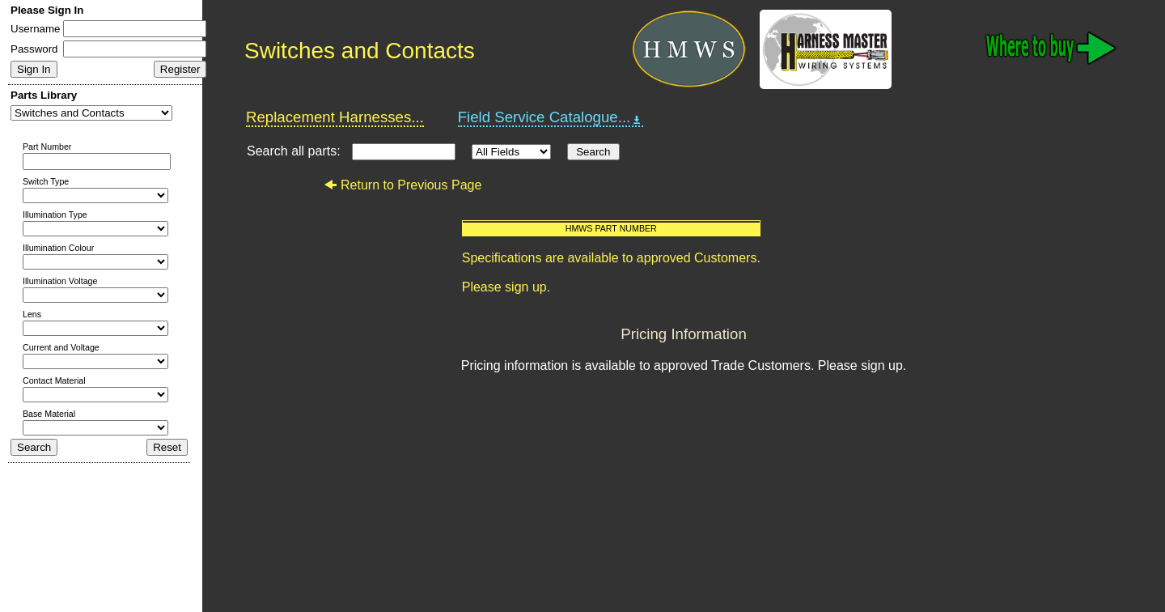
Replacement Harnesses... (335, 116)
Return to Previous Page (402, 185)
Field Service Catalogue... (551, 117)
